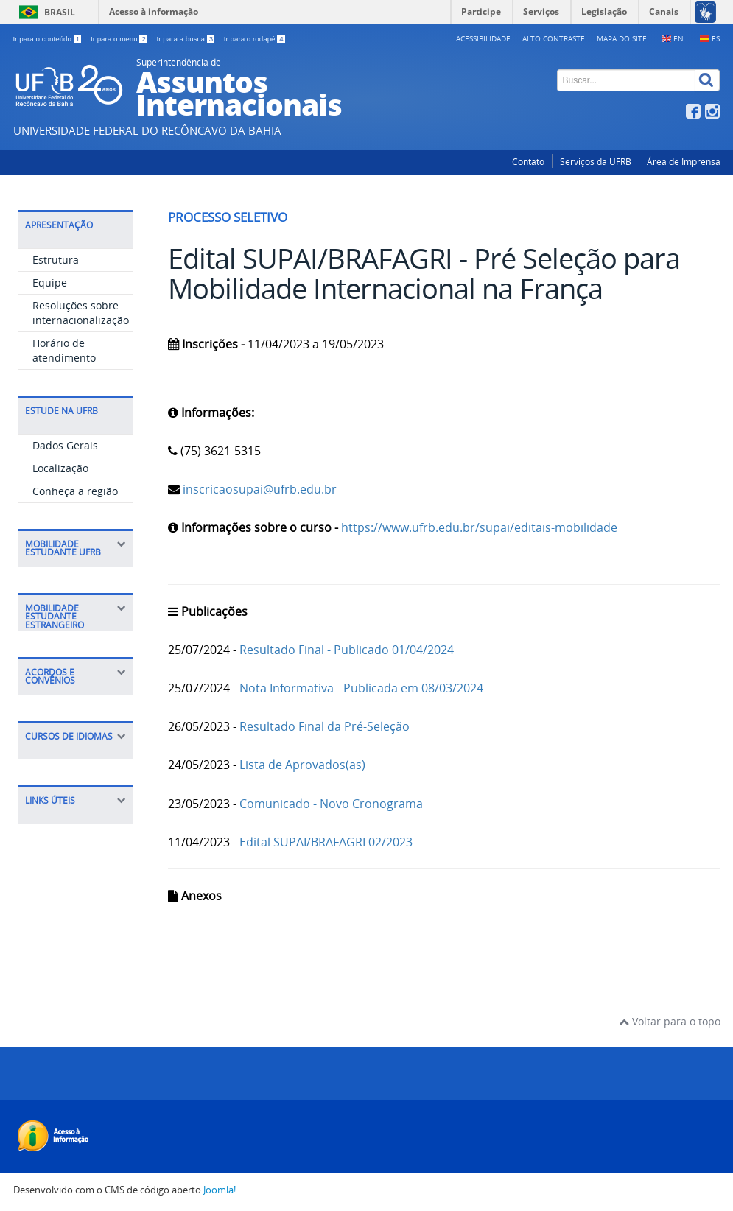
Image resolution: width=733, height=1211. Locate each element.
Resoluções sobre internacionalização (80, 312)
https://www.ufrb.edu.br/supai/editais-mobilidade (479, 527)
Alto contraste (553, 38)
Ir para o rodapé (254, 39)
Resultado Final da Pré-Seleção (324, 726)
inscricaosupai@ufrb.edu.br (258, 489)
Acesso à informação (153, 11)
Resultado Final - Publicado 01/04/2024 (346, 650)
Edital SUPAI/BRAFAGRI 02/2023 (326, 842)
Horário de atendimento (64, 350)
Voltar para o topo (669, 1021)
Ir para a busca (187, 39)
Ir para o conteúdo (48, 39)
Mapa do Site (622, 38)
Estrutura (55, 260)
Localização (60, 468)
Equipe (49, 282)
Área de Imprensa (683, 161)
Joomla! (219, 1190)
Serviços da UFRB (595, 161)
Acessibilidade (483, 38)
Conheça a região (75, 491)
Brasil (59, 12)
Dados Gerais (65, 445)
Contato (528, 161)
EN (678, 38)
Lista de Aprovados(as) (302, 765)
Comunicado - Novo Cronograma (331, 804)
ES (716, 38)
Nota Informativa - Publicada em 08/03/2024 (361, 688)
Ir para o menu (120, 39)
